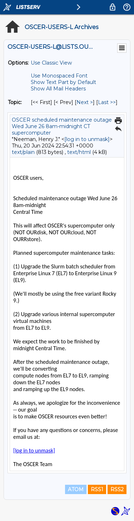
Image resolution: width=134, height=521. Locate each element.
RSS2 (117, 489)
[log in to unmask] (87, 139)
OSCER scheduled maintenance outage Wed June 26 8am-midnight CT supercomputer (62, 126)
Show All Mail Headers (58, 88)
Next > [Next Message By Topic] (84, 102)
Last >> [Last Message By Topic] (107, 102)
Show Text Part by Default (63, 82)
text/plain (23, 152)
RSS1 (97, 489)
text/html (79, 152)
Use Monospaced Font (59, 75)
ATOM (76, 489)
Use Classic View (51, 63)
